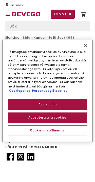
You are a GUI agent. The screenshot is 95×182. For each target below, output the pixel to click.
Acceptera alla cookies (47, 117)
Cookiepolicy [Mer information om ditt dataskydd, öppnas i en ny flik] (20, 90)
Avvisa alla (47, 104)
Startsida (12, 37)
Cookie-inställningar (47, 130)
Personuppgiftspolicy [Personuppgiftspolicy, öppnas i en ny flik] (49, 90)
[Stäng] (85, 45)
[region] (47, 91)
